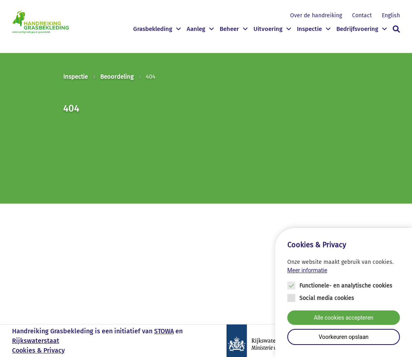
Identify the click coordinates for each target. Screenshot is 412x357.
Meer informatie (307, 270)
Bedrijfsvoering (357, 29)
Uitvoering (267, 29)
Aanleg (196, 29)
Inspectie (309, 29)
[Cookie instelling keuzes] (343, 292)
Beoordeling (117, 76)
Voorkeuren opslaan (344, 337)
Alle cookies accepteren (343, 317)
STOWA (164, 331)
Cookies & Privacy (38, 350)
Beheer (229, 29)
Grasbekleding (152, 29)
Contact (362, 15)
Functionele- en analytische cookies (345, 285)
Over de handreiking (316, 15)
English (391, 15)
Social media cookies (326, 298)
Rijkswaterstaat (35, 341)
